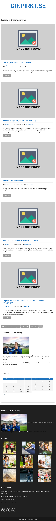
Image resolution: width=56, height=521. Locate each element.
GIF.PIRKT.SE (28, 5)
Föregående (5, 326)
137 (36, 326)
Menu (3, 3)
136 (32, 326)
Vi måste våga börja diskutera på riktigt (19, 121)
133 (18, 326)
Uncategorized (29, 66)
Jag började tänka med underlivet (17, 62)
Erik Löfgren (8, 66)
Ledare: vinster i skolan (13, 181)
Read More (7, 75)
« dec (4, 394)
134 (23, 326)
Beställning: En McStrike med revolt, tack (20, 241)
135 (27, 326)
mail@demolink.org (9, 499)
